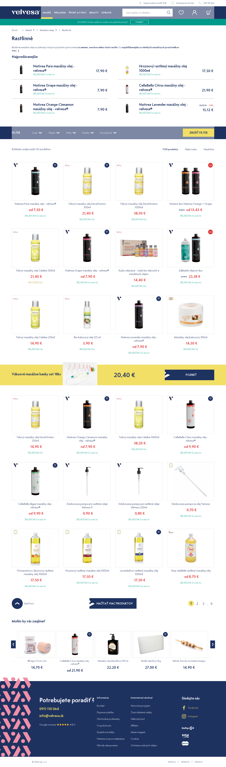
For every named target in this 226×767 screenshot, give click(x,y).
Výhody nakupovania (107, 745)
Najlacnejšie (191, 149)
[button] (213, 644)
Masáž (28, 30)
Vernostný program (140, 705)
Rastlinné (66, 30)
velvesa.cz (172, 761)
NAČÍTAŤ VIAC (111, 603)
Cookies (135, 738)
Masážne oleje (47, 30)
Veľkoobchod (138, 718)
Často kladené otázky (141, 712)
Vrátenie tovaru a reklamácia (110, 738)
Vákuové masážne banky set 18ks (36, 374)
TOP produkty (170, 149)
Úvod (14, 30)
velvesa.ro (199, 761)
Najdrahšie (209, 149)
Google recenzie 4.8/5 (57, 724)
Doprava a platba (105, 712)
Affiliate (134, 725)
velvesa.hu (185, 761)
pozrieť (139, 22)
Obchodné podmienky (108, 718)
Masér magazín (138, 732)
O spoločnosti (104, 725)
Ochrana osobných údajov (144, 745)
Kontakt (101, 705)
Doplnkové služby (105, 732)
